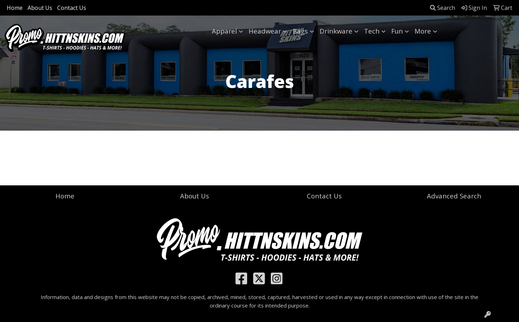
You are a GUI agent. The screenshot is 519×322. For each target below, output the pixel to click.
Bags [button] (300, 30)
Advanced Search (454, 195)
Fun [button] (397, 30)
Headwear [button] (265, 30)
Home (15, 8)
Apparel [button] (224, 30)
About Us (40, 8)
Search (442, 8)
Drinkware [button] (336, 30)
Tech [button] (372, 30)
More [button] (422, 30)
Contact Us (71, 8)
